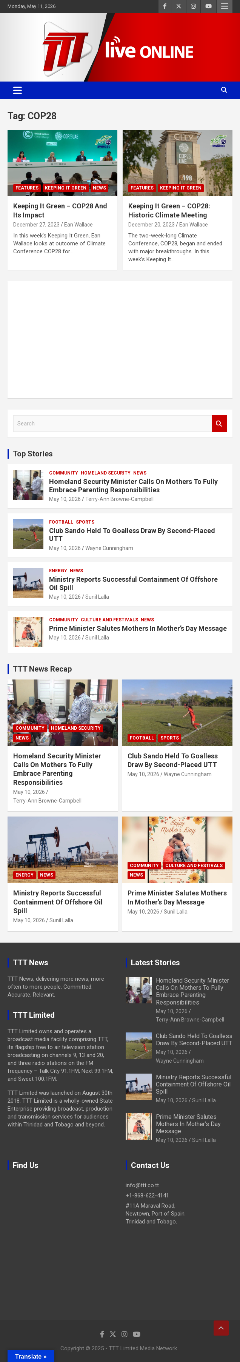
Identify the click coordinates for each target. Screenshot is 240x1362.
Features (26, 188)
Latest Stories (155, 962)
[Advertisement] (120, 340)
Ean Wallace (78, 225)
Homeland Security (106, 473)
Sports (85, 522)
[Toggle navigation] (18, 90)
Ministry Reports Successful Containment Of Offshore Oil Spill (58, 902)
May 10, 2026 (65, 499)
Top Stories (33, 453)
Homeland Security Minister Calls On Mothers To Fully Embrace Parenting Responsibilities (133, 486)
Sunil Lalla (97, 597)
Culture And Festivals (109, 619)
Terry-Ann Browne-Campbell (119, 499)
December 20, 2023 (151, 225)
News (99, 188)
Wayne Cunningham (109, 548)
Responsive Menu (224, 6)
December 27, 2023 (36, 225)
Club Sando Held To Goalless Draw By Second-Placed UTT (194, 1039)
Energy (58, 570)
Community (63, 473)
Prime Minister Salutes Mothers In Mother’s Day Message (138, 628)
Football (61, 522)
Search (219, 423)
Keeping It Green (65, 188)
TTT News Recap (42, 668)
